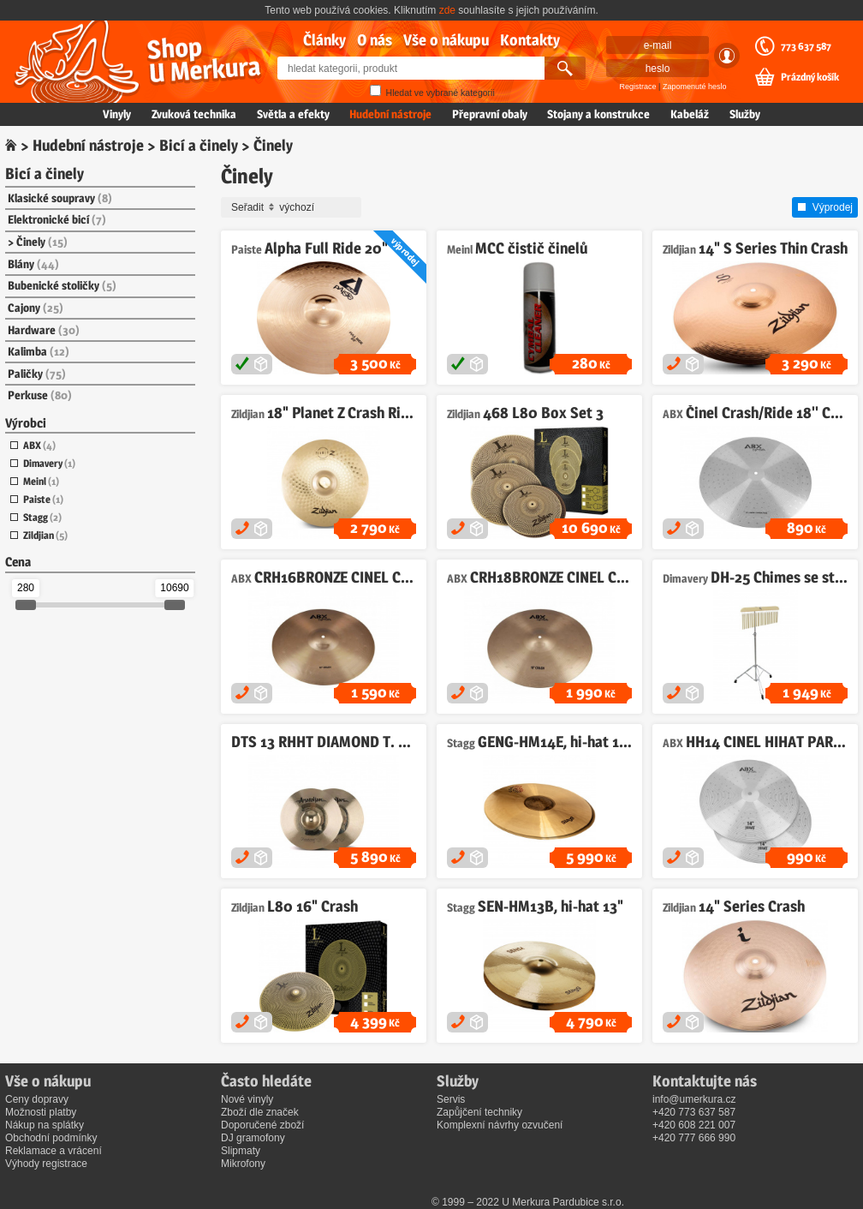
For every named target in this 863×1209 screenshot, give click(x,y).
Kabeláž (689, 114)
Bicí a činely (198, 145)
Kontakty (530, 40)
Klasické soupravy (60, 198)
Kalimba (38, 351)
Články (324, 40)
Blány (33, 264)
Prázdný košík (810, 77)
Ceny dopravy (36, 1099)
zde (447, 10)
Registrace (638, 86)
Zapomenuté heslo (695, 86)
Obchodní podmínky (51, 1138)
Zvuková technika (194, 114)
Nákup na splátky (44, 1125)
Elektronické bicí (57, 219)
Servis (451, 1099)
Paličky (37, 373)
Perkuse (40, 395)
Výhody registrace (46, 1164)
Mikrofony (243, 1164)
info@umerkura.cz (694, 1099)
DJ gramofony (253, 1138)
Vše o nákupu (446, 40)
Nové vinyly (247, 1099)
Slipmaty (240, 1151)
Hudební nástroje (390, 114)
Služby (744, 114)
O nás (374, 40)
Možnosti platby (40, 1112)
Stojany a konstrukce (598, 114)
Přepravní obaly (489, 114)
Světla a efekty (293, 114)
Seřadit (293, 207)
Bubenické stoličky (62, 285)
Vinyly (117, 114)
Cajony (35, 307)
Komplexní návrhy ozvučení (499, 1125)
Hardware (44, 330)
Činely (42, 241)
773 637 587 (806, 46)
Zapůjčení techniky (479, 1112)
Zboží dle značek (260, 1112)
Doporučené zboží (262, 1125)
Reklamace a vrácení (53, 1151)
